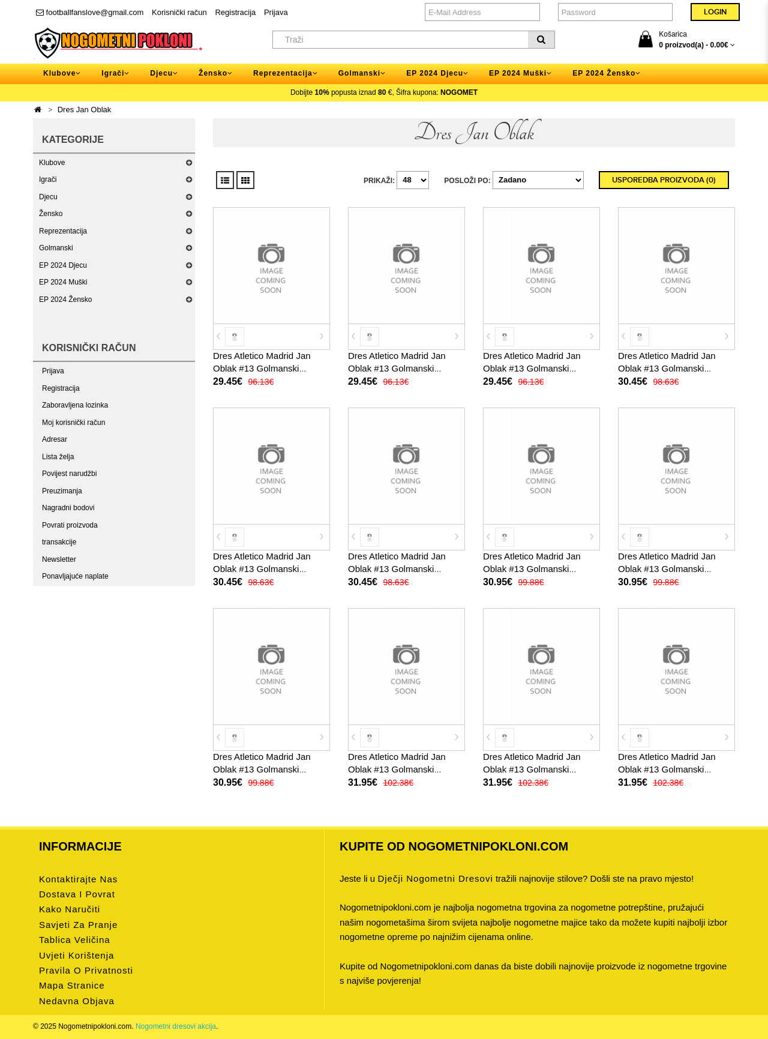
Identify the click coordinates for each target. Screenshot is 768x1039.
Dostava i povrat (77, 894)
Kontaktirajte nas (78, 879)
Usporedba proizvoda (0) (664, 180)
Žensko (50, 213)
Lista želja (58, 457)
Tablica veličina (74, 940)
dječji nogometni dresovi (435, 878)
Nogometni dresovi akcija (176, 1026)
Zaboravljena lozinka (75, 405)
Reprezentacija (63, 231)
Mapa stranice (72, 985)
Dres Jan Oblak (85, 109)
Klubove (52, 162)
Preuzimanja (62, 491)
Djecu (48, 197)
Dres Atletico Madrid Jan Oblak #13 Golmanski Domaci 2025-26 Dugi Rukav (405, 769)
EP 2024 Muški (63, 282)
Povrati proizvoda (70, 525)
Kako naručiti (69, 909)
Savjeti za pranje (78, 925)
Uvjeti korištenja (76, 955)
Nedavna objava (77, 1001)
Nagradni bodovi (68, 508)
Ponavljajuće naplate (75, 576)
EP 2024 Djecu (63, 265)
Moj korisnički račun (73, 422)
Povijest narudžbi (69, 473)
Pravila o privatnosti (86, 970)
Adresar (54, 439)
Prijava (276, 12)
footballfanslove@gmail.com (89, 12)
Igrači (47, 179)
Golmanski (56, 248)
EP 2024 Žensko (65, 299)
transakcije (59, 542)
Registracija (235, 12)
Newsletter (59, 559)
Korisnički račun (179, 12)
